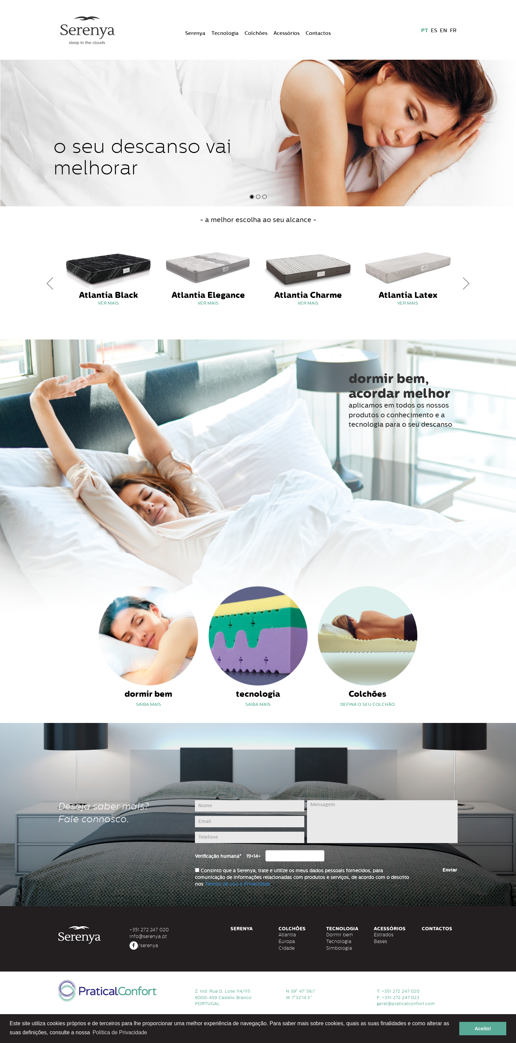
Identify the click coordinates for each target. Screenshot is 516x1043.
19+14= (253, 856)
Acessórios (286, 33)
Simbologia (339, 948)
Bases (380, 941)
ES (434, 31)
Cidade (286, 948)
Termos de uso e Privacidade (237, 884)
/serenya (144, 945)
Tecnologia (225, 33)
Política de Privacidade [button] (120, 1032)
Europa (286, 941)
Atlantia (287, 934)
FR (453, 31)
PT (424, 30)
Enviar (450, 870)
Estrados (384, 934)
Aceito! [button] (483, 1028)
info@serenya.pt (148, 936)
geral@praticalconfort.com (406, 1003)
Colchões (256, 33)
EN (443, 31)
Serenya (195, 33)
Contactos (318, 33)
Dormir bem (339, 934)
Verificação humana (218, 856)
